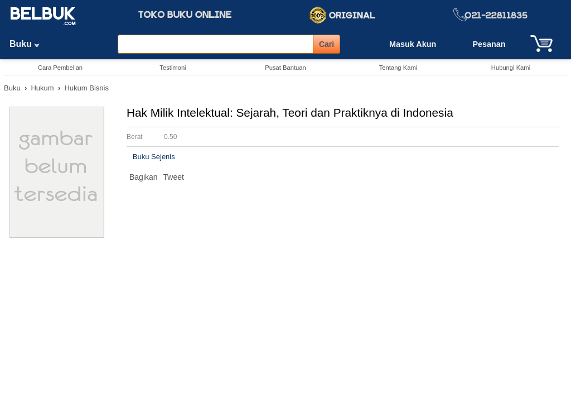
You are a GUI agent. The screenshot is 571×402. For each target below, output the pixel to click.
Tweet (173, 177)
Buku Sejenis (154, 156)
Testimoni (172, 67)
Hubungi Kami (510, 67)
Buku (28, 44)
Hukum (42, 88)
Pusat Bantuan (285, 67)
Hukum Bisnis (86, 88)
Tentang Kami (398, 67)
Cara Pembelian (60, 67)
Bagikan (143, 177)
